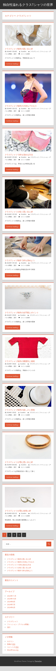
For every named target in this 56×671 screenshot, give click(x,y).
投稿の (11, 649)
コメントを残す (25, 59)
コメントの (13, 652)
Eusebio (23, 56)
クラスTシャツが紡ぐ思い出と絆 (21, 216)
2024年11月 (11, 601)
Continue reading (12, 69)
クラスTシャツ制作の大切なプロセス (23, 110)
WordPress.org (12, 655)
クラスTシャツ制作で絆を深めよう (22, 265)
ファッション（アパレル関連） (18, 629)
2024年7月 (11, 609)
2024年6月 (11, 612)
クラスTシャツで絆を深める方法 (21, 159)
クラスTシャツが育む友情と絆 (19, 515)
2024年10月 (11, 604)
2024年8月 (11, 606)
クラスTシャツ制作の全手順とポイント (24, 317)
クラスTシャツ (34, 56)
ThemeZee (38, 666)
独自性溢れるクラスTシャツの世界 (28, 7)
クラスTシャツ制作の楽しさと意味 (22, 414)
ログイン (10, 646)
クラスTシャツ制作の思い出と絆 (21, 53)
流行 (15, 59)
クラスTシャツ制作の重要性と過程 (22, 366)
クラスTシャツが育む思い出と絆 (21, 467)
